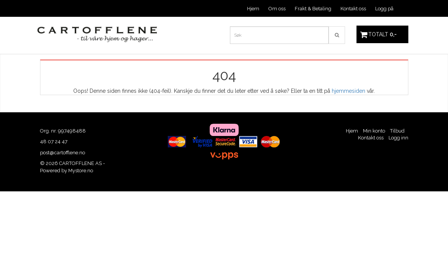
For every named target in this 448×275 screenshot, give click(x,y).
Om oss (277, 8)
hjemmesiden (348, 91)
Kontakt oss (353, 8)
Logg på (384, 8)
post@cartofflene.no (62, 152)
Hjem (253, 8)
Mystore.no (80, 170)
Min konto (374, 131)
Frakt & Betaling (313, 8)
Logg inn (398, 138)
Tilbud (397, 131)
